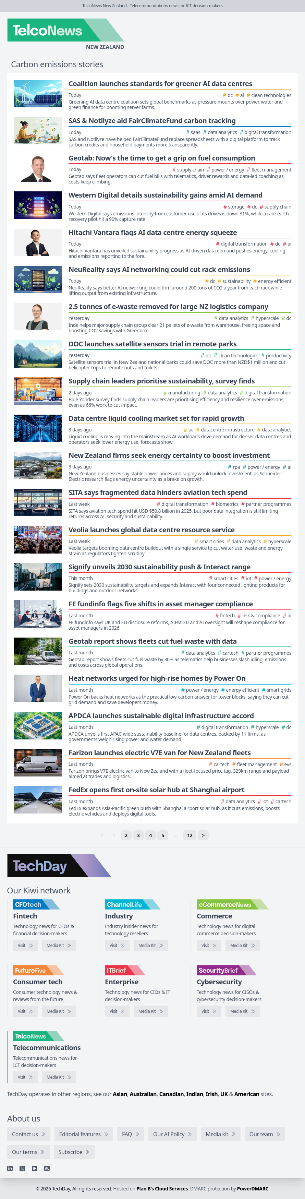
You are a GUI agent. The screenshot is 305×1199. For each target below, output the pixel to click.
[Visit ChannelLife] (117, 945)
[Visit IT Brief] (117, 1011)
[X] (22, 1168)
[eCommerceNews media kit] (242, 945)
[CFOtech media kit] (59, 945)
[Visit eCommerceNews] (209, 945)
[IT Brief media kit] (151, 1011)
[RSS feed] (47, 1168)
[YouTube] (34, 1168)
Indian (194, 1094)
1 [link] (114, 835)
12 (189, 835)
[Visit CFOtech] (25, 945)
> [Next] (203, 835)
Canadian (171, 1094)
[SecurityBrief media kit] (242, 1011)
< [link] (101, 835)
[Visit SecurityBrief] (209, 1011)
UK (224, 1094)
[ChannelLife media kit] (151, 945)
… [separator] (176, 835)
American (246, 1094)
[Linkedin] (10, 1168)
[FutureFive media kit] (59, 1011)
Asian (120, 1094)
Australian (143, 1094)
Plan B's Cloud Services (162, 1188)
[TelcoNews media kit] (59, 1077)
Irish (212, 1094)
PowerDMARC (253, 1188)
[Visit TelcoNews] (25, 1077)
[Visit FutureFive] (25, 1011)
